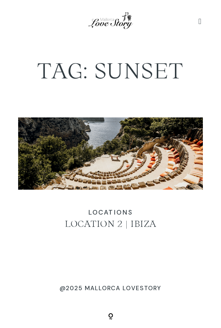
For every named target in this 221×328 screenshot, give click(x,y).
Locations (110, 212)
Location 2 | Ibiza (110, 180)
